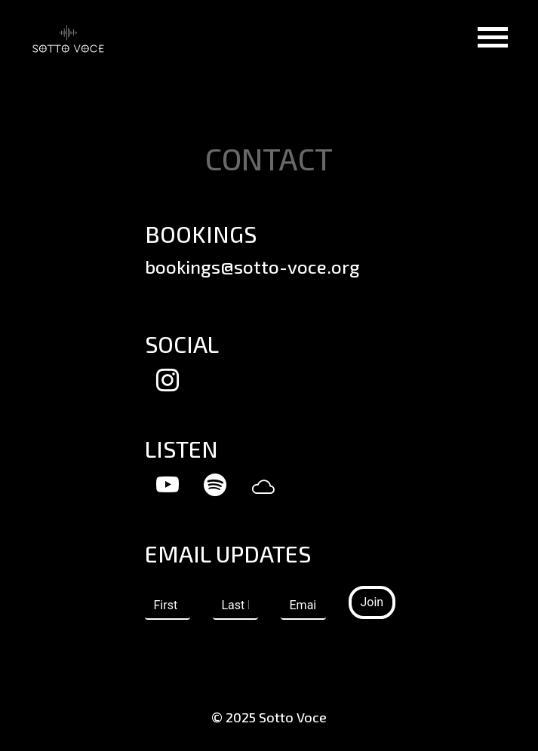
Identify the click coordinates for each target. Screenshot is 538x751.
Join (372, 602)
